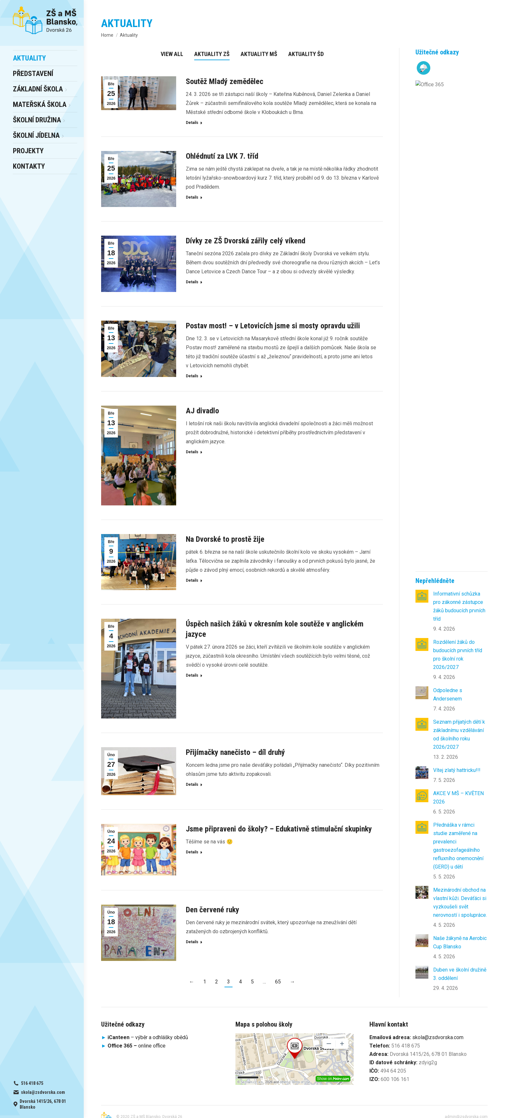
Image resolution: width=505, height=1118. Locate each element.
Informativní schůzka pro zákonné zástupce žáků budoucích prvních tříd (459, 120)
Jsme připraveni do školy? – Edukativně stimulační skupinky (279, 828)
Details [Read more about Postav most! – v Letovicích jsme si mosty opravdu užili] (192, 376)
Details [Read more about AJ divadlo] (192, 452)
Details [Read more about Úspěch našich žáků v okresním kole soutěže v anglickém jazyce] (192, 675)
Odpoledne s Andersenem (447, 208)
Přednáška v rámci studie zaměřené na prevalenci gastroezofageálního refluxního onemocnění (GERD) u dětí (458, 360)
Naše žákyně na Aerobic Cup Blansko (460, 456)
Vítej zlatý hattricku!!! (457, 284)
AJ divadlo (202, 410)
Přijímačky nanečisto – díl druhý (235, 752)
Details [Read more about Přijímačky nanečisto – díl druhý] (192, 784)
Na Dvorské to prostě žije (225, 539)
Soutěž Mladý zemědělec (224, 81)
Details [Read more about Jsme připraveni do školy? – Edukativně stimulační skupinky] (192, 852)
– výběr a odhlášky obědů (144, 1027)
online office (137, 1036)
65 (278, 982)
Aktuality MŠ (259, 54)
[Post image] (421, 110)
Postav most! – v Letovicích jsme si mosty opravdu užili (273, 325)
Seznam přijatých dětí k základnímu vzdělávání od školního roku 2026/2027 (459, 248)
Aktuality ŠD (306, 54)
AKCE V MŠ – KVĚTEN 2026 (458, 311)
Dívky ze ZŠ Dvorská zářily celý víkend (245, 240)
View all (172, 54)
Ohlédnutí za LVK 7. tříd (222, 156)
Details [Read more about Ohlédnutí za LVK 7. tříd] (192, 197)
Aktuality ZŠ (212, 54)
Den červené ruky (212, 909)
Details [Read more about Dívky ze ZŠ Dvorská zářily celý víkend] (192, 282)
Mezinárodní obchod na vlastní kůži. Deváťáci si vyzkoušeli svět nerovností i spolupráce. (460, 416)
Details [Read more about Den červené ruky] (192, 942)
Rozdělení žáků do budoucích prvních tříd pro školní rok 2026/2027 (457, 168)
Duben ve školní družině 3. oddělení (459, 488)
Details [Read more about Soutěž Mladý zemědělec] (192, 122)
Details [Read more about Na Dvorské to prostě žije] (192, 580)
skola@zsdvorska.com (437, 1027)
